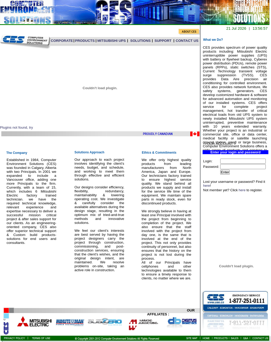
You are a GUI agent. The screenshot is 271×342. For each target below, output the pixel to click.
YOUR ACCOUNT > (220, 144)
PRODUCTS (85, 41)
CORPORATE (62, 41)
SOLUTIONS (140, 41)
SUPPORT (162, 41)
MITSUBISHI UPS (111, 41)
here (206, 186)
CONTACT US (187, 41)
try (31, 127)
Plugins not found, (14, 127)
